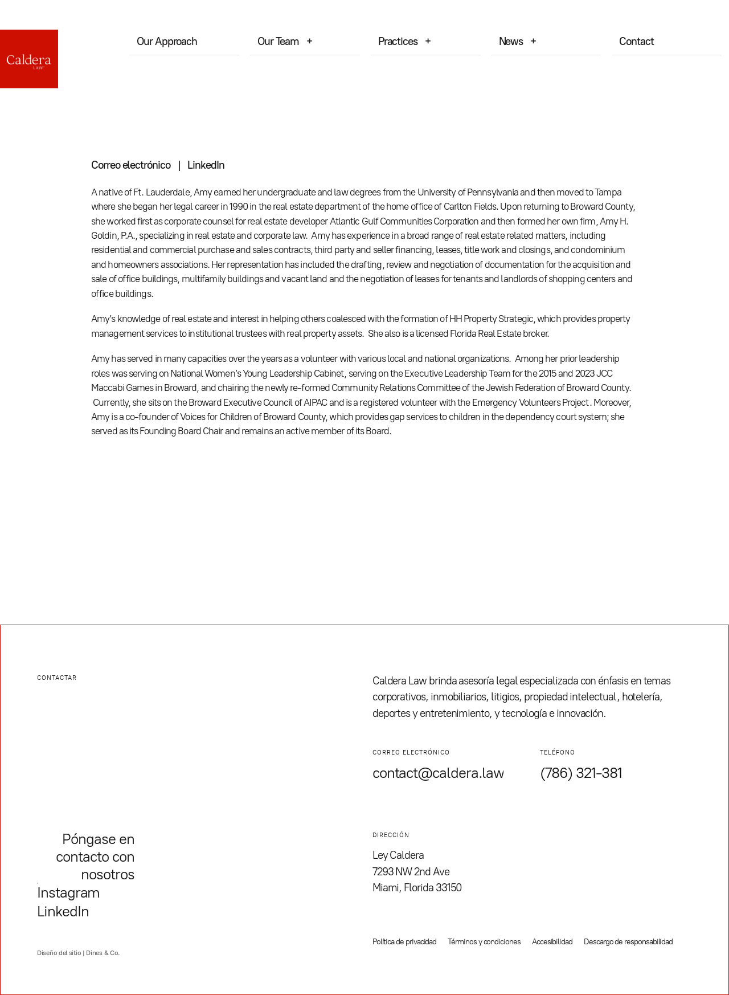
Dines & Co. (103, 953)
